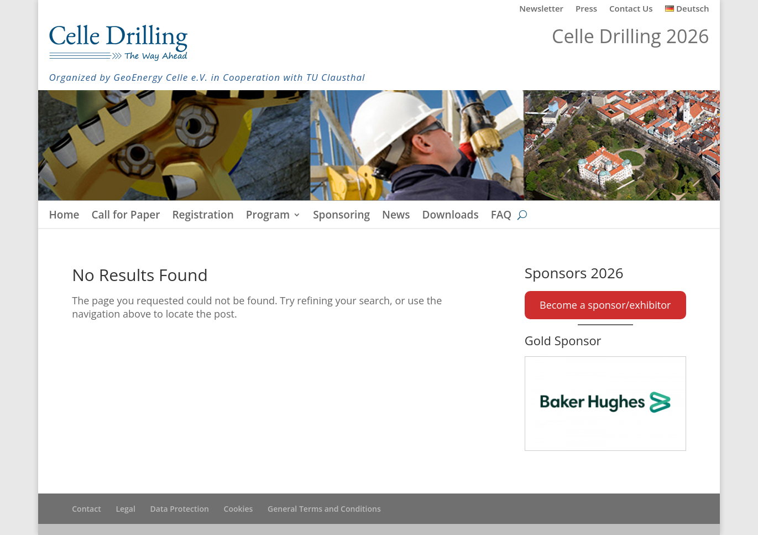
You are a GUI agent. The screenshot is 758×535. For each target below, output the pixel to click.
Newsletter (541, 9)
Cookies (238, 508)
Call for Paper (126, 216)
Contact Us (631, 9)
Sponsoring (341, 216)
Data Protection (179, 508)
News (396, 216)
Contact (86, 508)
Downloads (450, 216)
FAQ (501, 216)
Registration (202, 216)
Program (268, 216)
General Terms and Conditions (324, 508)
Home (64, 216)
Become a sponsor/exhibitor (605, 304)
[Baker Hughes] (605, 403)
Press (586, 9)
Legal (125, 508)
